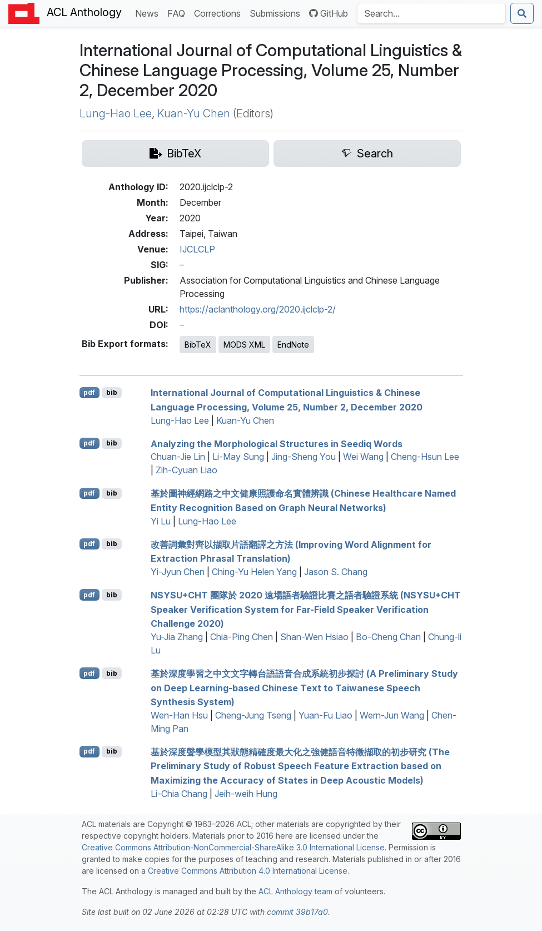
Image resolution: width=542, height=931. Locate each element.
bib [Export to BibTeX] (111, 392)
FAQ (178, 12)
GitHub (328, 13)
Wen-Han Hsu (179, 715)
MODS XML (244, 344)
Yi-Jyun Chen (178, 571)
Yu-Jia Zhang (177, 636)
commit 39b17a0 (297, 912)
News (149, 12)
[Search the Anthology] (431, 13)
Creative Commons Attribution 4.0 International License (247, 870)
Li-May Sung (238, 456)
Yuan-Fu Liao (325, 715)
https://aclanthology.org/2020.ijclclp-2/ (258, 309)
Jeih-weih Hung (246, 793)
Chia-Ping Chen (241, 636)
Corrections (219, 12)
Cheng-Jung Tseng (253, 715)
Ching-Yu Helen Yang (254, 571)
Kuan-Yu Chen (193, 113)
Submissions (277, 12)
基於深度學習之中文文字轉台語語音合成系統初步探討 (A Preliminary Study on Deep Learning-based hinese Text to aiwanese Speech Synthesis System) (304, 687)
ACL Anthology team (295, 891)
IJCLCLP (197, 249)
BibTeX (198, 344)
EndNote (293, 344)
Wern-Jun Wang (392, 715)
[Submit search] (522, 13)
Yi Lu (161, 521)
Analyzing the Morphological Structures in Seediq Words (276, 443)
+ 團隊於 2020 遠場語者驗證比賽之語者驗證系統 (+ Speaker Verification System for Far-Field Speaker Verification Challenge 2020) (306, 609)
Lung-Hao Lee (115, 113)
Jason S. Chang (335, 571)
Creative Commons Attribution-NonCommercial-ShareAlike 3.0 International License (233, 847)
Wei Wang (363, 456)
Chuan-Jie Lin (178, 456)
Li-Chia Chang (179, 793)
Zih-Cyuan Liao (186, 470)
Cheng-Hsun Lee (425, 456)
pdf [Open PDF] (89, 392)
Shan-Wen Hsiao (314, 636)
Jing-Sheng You (303, 456)
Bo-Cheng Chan (388, 636)
